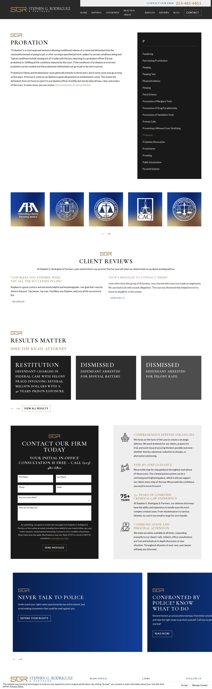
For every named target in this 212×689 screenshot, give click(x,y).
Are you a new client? (26, 497)
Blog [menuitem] (176, 12)
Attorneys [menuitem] (112, 12)
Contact (192, 12)
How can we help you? (26, 508)
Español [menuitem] (97, 12)
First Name (21, 477)
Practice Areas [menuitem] (129, 12)
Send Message (53, 547)
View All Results (36, 408)
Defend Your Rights (34, 618)
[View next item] (109, 234)
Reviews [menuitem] (164, 12)
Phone (20, 487)
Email (58, 487)
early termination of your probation (72, 85)
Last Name (60, 477)
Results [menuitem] (150, 12)
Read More (162, 633)
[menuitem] (169, 54)
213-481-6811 (188, 3)
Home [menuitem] (83, 12)
